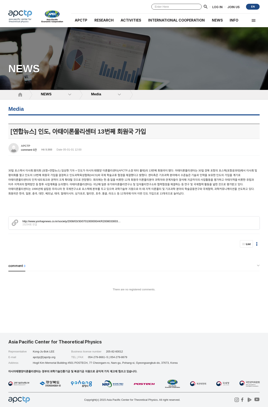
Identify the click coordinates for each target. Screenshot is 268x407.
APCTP (81, 20)
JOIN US (233, 7)
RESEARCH (104, 20)
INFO (234, 20)
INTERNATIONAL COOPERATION (176, 20)
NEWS (217, 20)
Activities (131, 20)
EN (253, 6)
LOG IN (217, 7)
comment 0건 (29, 149)
